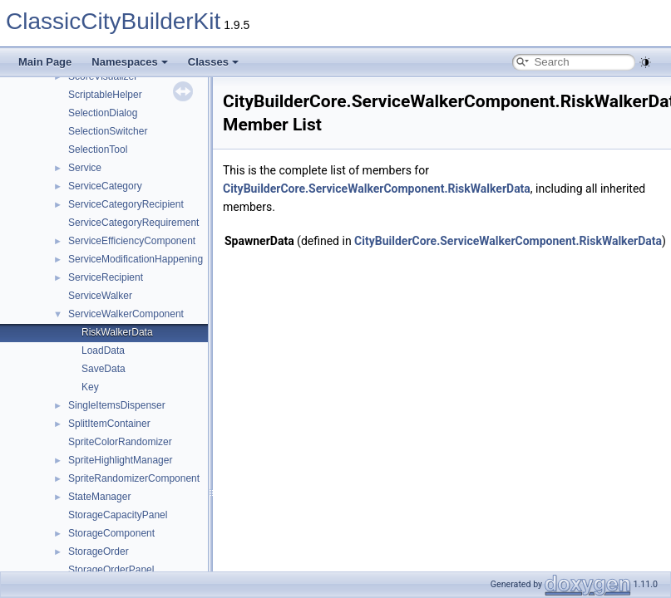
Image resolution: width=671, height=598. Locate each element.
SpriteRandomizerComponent (134, 478)
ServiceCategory (105, 186)
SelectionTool (97, 149)
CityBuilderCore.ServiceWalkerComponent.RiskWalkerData (376, 188)
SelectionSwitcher (107, 131)
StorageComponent (111, 533)
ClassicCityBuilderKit (113, 21)
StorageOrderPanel (111, 570)
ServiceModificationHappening (135, 259)
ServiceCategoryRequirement (133, 222)
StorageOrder (98, 551)
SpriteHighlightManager (120, 460)
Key (90, 387)
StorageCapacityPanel (117, 515)
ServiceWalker (100, 295)
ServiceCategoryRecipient (126, 204)
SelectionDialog (102, 113)
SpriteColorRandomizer (120, 442)
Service (84, 168)
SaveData (103, 369)
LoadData (103, 350)
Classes (213, 62)
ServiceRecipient (105, 277)
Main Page (45, 62)
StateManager (99, 496)
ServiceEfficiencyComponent (131, 241)
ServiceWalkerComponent (126, 314)
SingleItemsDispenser (116, 405)
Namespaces (129, 62)
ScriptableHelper (105, 94)
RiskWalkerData (117, 332)
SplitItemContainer (109, 423)
